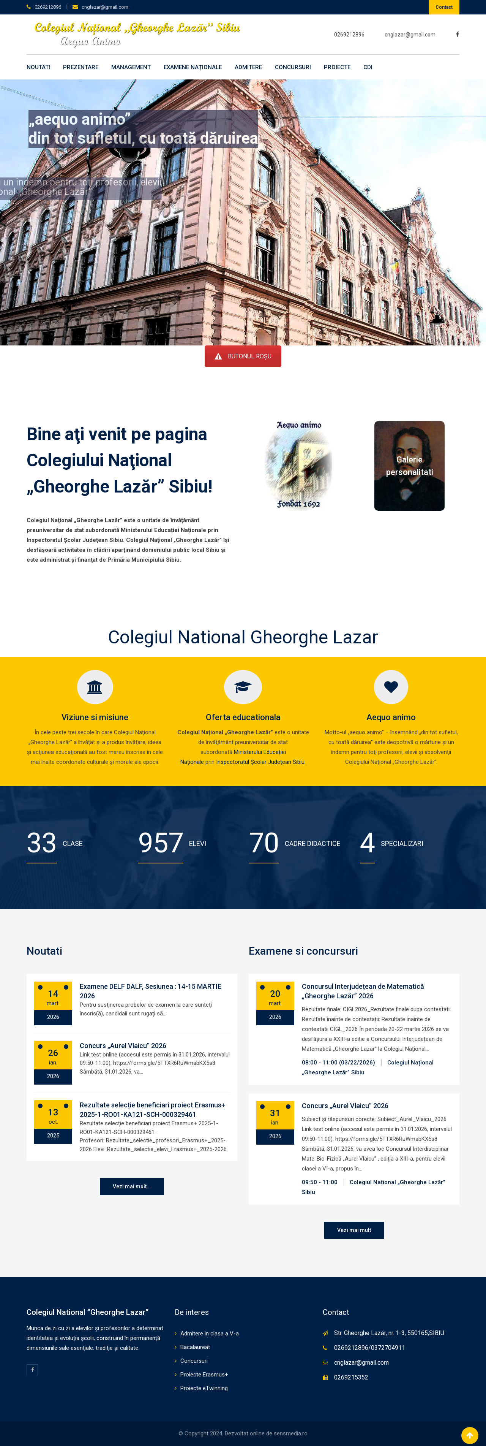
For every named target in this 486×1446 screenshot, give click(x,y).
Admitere (248, 67)
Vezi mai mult (354, 1230)
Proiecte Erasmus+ (204, 1374)
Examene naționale (193, 67)
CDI (367, 67)
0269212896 (48, 7)
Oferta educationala (243, 717)
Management (131, 67)
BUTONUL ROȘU (243, 356)
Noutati (38, 67)
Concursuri (293, 67)
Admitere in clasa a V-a (209, 1333)
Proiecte (337, 67)
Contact (444, 7)
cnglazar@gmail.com (105, 7)
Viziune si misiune (95, 717)
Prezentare (80, 67)
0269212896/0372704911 (369, 1347)
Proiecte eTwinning (204, 1388)
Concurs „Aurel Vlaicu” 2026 (123, 1046)
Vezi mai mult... (132, 1186)
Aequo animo (391, 717)
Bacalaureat (195, 1347)
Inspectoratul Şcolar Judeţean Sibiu (260, 762)
